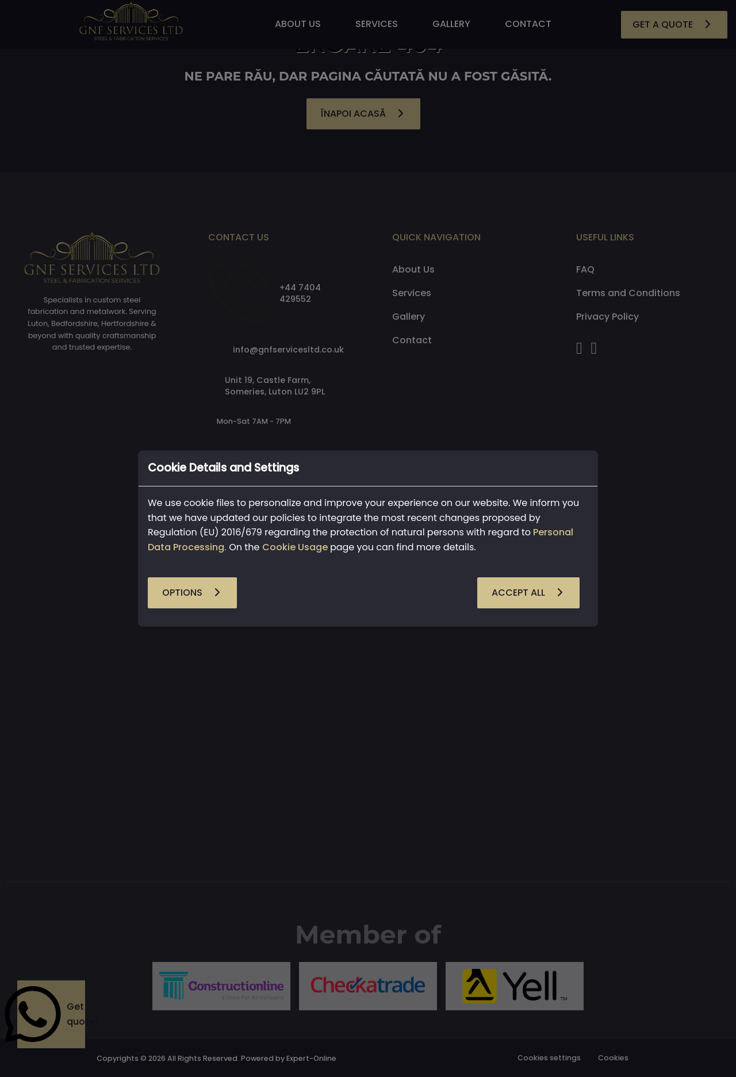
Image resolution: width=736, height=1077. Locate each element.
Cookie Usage (295, 547)
